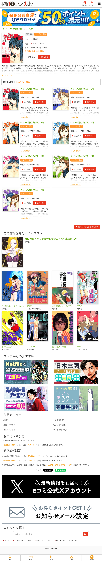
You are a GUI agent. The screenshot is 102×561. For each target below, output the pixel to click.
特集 (29, 540)
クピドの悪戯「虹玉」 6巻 (82, 156)
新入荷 (7, 540)
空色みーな (81, 306)
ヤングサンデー (38, 43)
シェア (38, 470)
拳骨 (79, 347)
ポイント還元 (41, 34)
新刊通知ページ (34, 456)
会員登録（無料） (10, 445)
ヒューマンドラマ (10, 430)
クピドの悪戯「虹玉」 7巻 (32, 190)
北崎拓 (35, 39)
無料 (49, 540)
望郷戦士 (30, 306)
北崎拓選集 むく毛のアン (62, 306)
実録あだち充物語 (59, 347)
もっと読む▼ (7, 75)
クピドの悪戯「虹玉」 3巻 (32, 122)
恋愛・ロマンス (9, 425)
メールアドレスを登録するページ (58, 465)
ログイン (92, 3)
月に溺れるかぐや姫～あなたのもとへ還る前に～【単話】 (13, 306)
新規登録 (84, 3)
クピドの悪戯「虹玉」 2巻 (82, 89)
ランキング (18, 540)
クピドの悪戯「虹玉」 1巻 (32, 89)
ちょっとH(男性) (59, 425)
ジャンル (39, 540)
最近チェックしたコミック (66, 540)
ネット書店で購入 (60, 430)
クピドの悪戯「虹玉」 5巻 (32, 156)
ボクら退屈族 (7, 347)
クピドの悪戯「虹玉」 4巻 (82, 122)
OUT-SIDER (31, 347)
